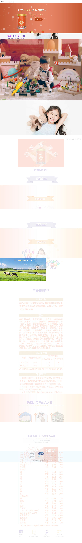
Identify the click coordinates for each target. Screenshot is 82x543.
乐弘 (13, 1)
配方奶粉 (10, 1)
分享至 (39, 19)
